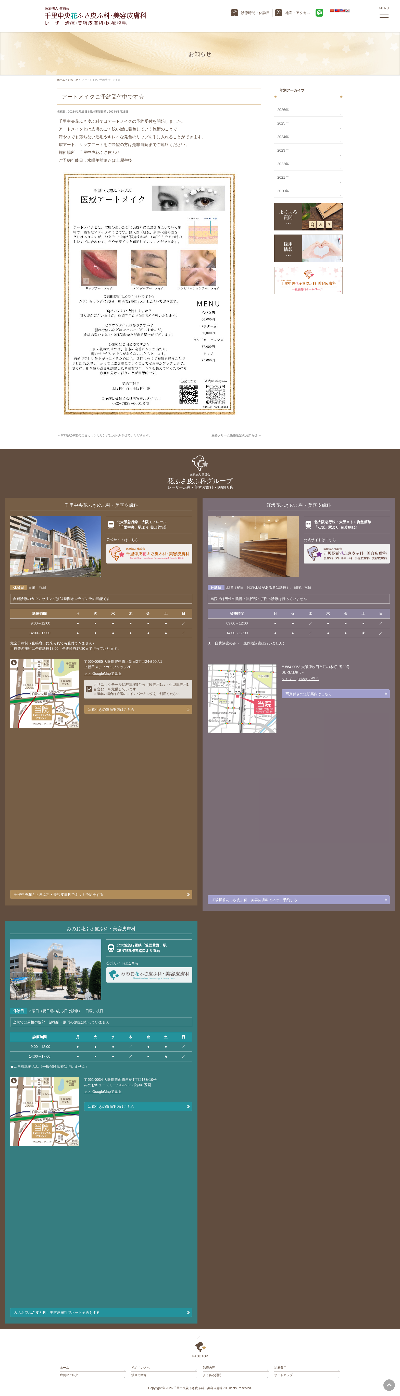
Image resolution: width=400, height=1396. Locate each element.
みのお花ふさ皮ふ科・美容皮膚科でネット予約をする (57, 1313)
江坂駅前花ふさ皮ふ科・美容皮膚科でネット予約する (254, 900)
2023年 (283, 150)
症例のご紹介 (69, 1375)
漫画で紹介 (139, 1375)
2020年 (283, 191)
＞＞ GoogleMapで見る (102, 673)
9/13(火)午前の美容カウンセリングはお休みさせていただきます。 (104, 435)
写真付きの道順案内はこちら (111, 709)
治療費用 (280, 1367)
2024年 (283, 137)
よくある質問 (212, 1375)
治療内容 (209, 1367)
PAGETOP (200, 1346)
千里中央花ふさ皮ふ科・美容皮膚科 (197, 1388)
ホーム (64, 1367)
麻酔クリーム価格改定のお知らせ (236, 435)
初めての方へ (140, 1367)
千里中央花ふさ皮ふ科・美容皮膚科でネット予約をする (58, 894)
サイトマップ (283, 1375)
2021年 (283, 177)
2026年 (283, 110)
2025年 (283, 123)
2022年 (283, 164)
